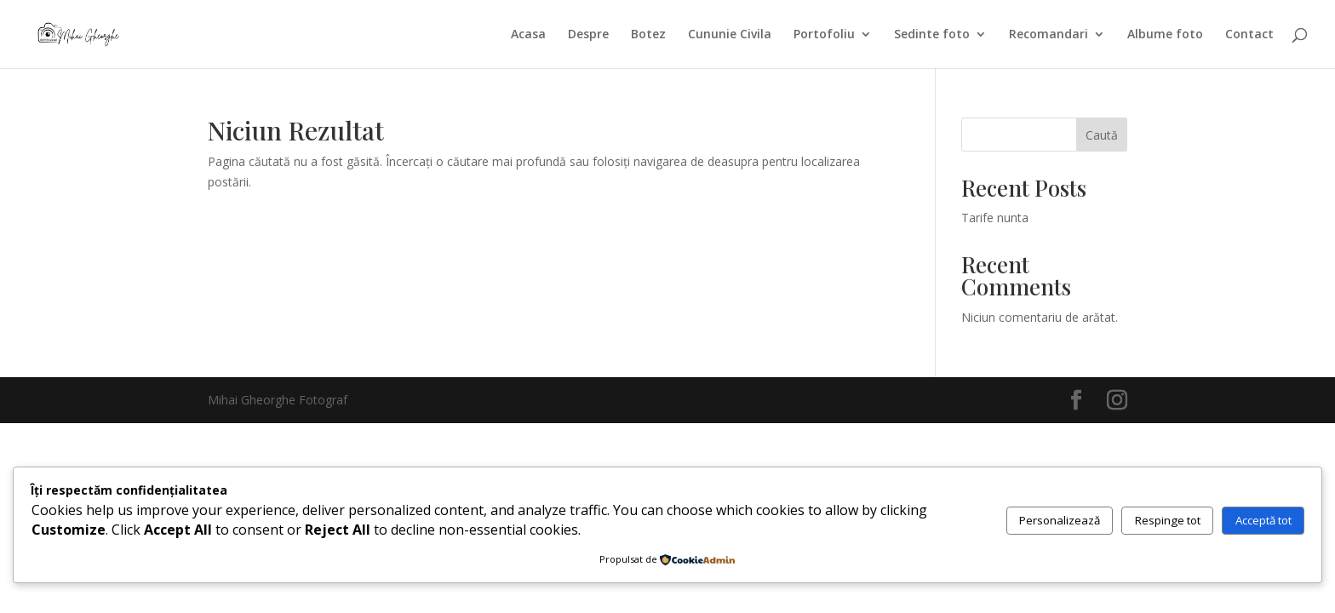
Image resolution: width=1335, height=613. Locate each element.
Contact (1249, 35)
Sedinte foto (932, 35)
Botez (648, 35)
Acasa (528, 35)
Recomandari (1048, 35)
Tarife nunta (994, 217)
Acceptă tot (1263, 520)
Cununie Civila (729, 35)
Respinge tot (1167, 520)
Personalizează (1059, 520)
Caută (1102, 135)
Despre (588, 35)
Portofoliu (824, 35)
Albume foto (1165, 35)
